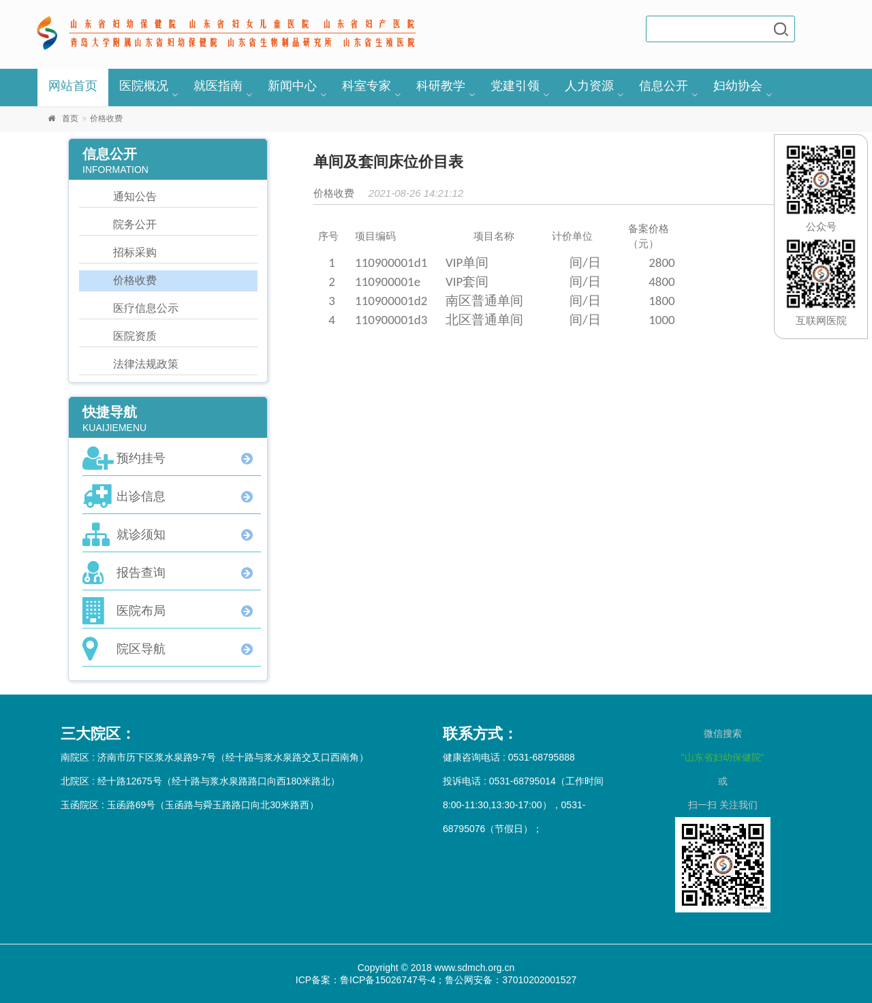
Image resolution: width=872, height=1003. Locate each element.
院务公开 (135, 224)
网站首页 (72, 86)
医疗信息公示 (145, 308)
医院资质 (135, 336)
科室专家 (366, 86)
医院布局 (141, 611)
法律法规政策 (145, 364)
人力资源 (589, 86)
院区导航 (141, 649)
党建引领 (515, 86)
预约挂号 (141, 458)
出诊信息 (141, 496)
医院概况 (143, 86)
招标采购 (135, 252)
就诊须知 (141, 534)
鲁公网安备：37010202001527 (510, 979)
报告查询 (141, 572)
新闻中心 (292, 86)
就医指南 (218, 86)
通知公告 (135, 196)
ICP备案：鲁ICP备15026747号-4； (370, 979)
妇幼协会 (737, 86)
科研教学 (440, 86)
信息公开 (663, 86)
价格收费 (135, 280)
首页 (70, 118)
